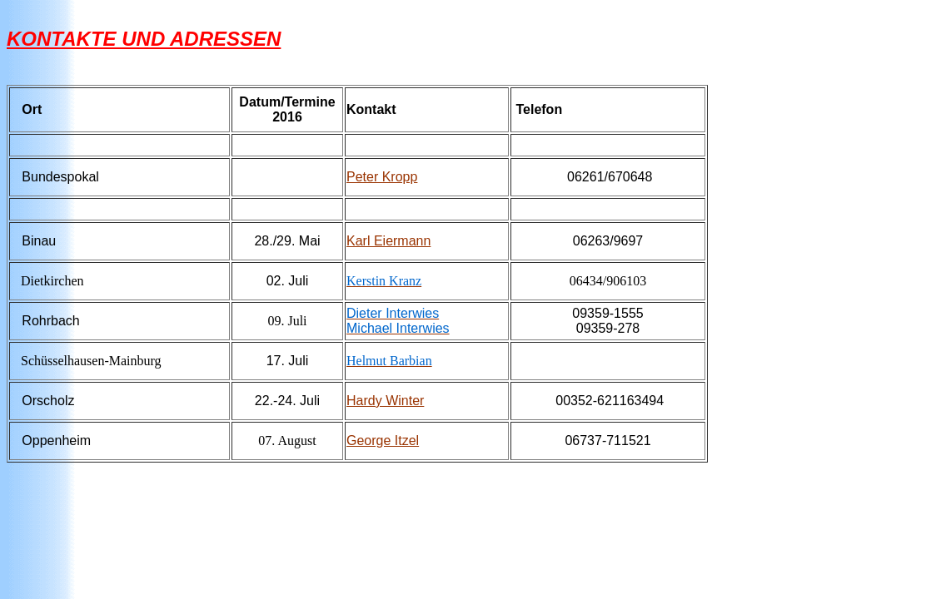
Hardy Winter (385, 401)
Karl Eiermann (388, 241)
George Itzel (382, 440)
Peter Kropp (381, 177)
